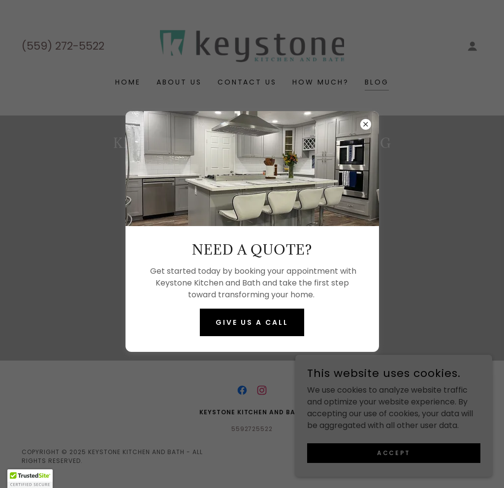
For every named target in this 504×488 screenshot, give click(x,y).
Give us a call (252, 322)
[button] (30, 478)
